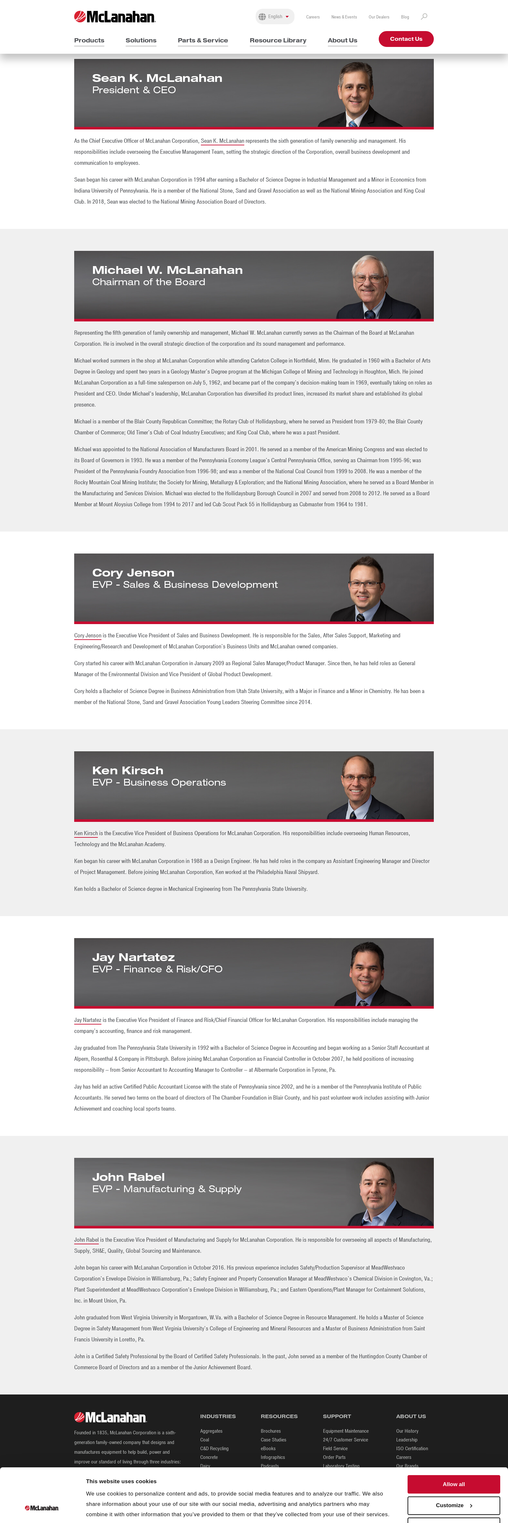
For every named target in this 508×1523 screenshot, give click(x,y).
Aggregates (211, 1431)
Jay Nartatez (87, 1020)
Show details (103, 1509)
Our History (407, 1431)
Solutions (141, 40)
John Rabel (86, 1240)
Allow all (454, 1459)
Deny (453, 1501)
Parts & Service (203, 40)
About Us (342, 40)
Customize (454, 1480)
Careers (313, 17)
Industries (218, 1416)
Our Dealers (379, 17)
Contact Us (406, 39)
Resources (279, 1416)
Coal (204, 1439)
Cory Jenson (87, 635)
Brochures (271, 1431)
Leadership (407, 1439)
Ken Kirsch (86, 833)
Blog (405, 17)
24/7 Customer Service (345, 1439)
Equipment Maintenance (346, 1431)
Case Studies (273, 1439)
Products (89, 40)
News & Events (344, 17)
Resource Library (278, 40)
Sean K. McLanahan (222, 141)
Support (337, 1416)
